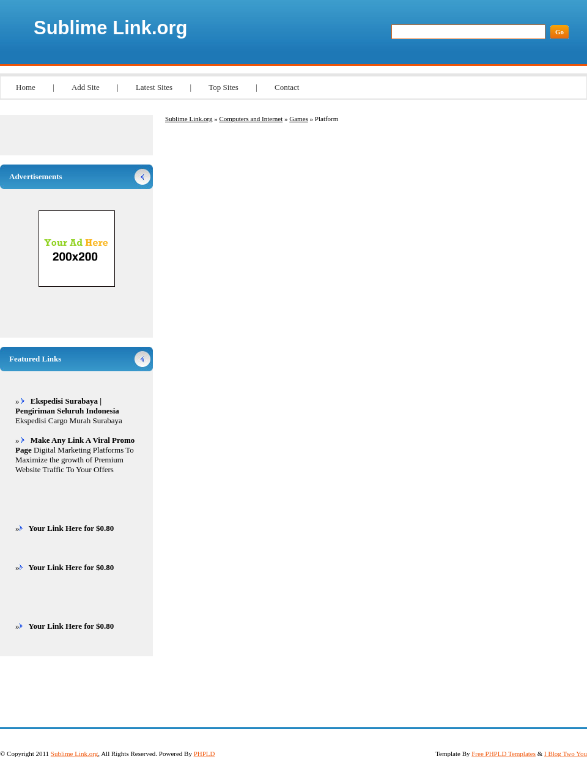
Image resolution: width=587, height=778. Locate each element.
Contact (287, 87)
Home (25, 87)
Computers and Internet (250, 118)
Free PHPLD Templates (503, 753)
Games (298, 118)
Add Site (86, 87)
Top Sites (223, 87)
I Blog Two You (565, 753)
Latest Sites (154, 87)
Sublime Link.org (110, 28)
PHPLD (204, 753)
